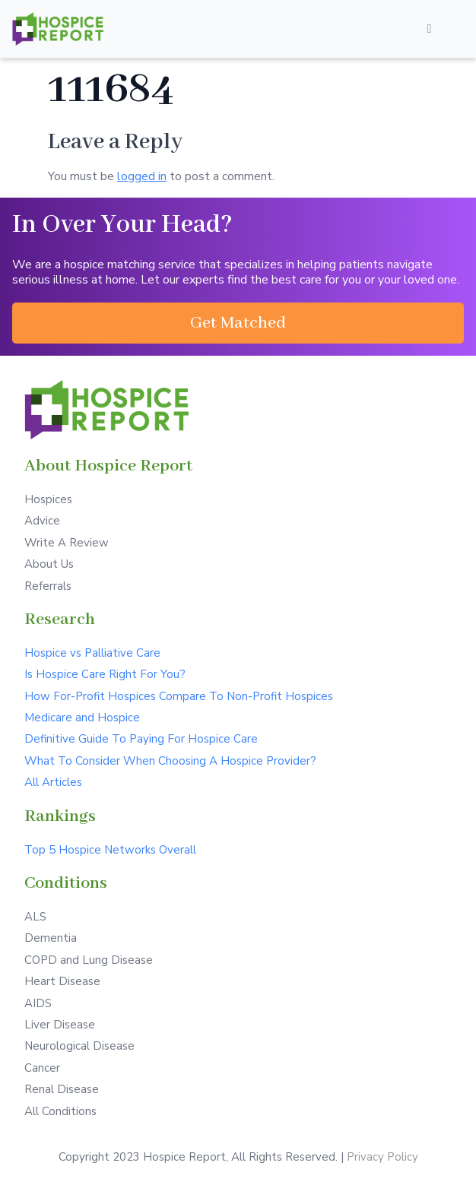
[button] (238, 323)
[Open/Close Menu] (429, 29)
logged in (142, 176)
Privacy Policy (382, 1156)
